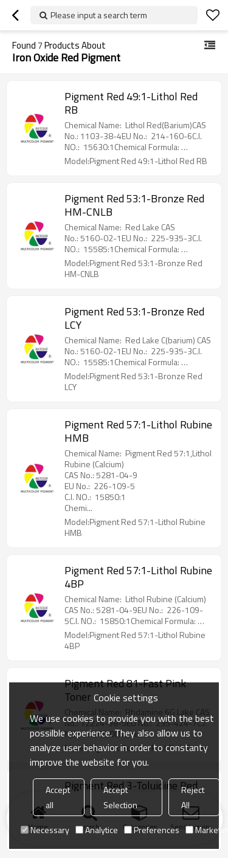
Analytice (96, 829)
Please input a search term (98, 15)
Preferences (151, 829)
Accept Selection (120, 797)
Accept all (58, 797)
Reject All (192, 797)
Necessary (45, 829)
